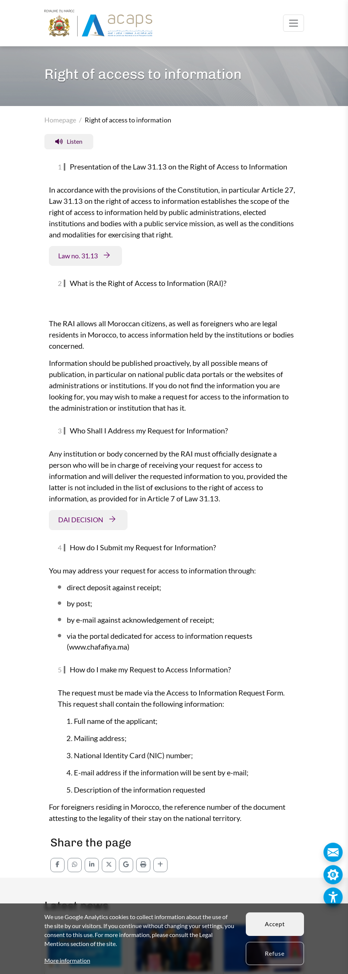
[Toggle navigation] (293, 23)
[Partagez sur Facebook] (57, 885)
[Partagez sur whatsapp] (75, 885)
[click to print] (143, 885)
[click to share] (160, 885)
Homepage (60, 120)
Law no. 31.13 (78, 256)
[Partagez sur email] (126, 885)
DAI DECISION (80, 520)
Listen (68, 141)
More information (67, 960)
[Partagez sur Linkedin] (92, 885)
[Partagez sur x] (109, 885)
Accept (275, 923)
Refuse (275, 953)
